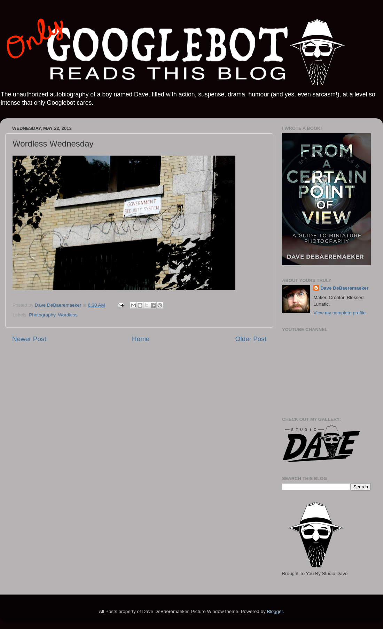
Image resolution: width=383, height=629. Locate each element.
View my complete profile (339, 312)
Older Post (250, 339)
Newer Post (29, 339)
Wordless (67, 314)
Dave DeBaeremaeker (344, 288)
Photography (42, 314)
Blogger (275, 611)
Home (140, 339)
